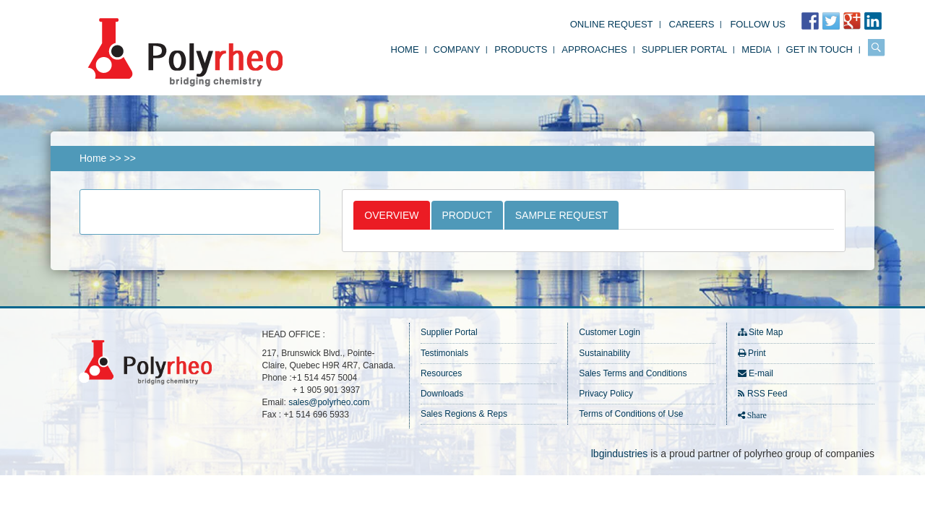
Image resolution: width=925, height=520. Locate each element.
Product (467, 215)
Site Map (766, 332)
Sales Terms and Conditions (633, 373)
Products (520, 49)
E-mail (761, 373)
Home (405, 49)
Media (756, 49)
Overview (391, 215)
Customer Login (609, 332)
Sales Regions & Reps (464, 414)
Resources (441, 373)
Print (757, 353)
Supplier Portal (685, 49)
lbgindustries (619, 453)
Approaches (594, 49)
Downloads (442, 394)
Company (457, 49)
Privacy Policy (606, 394)
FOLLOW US (758, 24)
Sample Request (561, 215)
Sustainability (604, 353)
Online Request (611, 24)
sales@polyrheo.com (328, 402)
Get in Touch (819, 49)
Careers (692, 24)
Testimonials (444, 353)
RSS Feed (767, 394)
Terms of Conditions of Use (631, 414)
